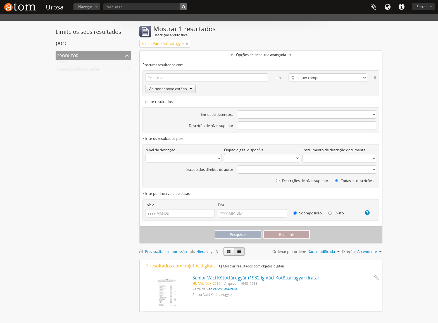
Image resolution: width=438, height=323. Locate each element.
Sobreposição (307, 213)
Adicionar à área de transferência (376, 278)
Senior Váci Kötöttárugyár (78, 69)
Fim (221, 204)
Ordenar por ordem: (289, 251)
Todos (62, 63)
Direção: (349, 251)
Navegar (85, 6)
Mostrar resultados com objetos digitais (252, 266)
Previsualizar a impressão (163, 251)
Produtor (67, 55)
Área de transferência (373, 7)
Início (150, 204)
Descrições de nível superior (302, 180)
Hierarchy (202, 251)
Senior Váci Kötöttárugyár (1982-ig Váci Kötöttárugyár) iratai (255, 278)
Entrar (421, 6)
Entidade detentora (217, 114)
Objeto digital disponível (244, 149)
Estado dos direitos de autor (209, 169)
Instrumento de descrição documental (334, 149)
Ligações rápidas (401, 7)
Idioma (387, 7)
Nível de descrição (160, 149)
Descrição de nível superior (211, 125)
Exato (336, 213)
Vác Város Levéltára (221, 289)
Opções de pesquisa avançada (261, 54)
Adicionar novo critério (170, 88)
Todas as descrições (354, 180)
